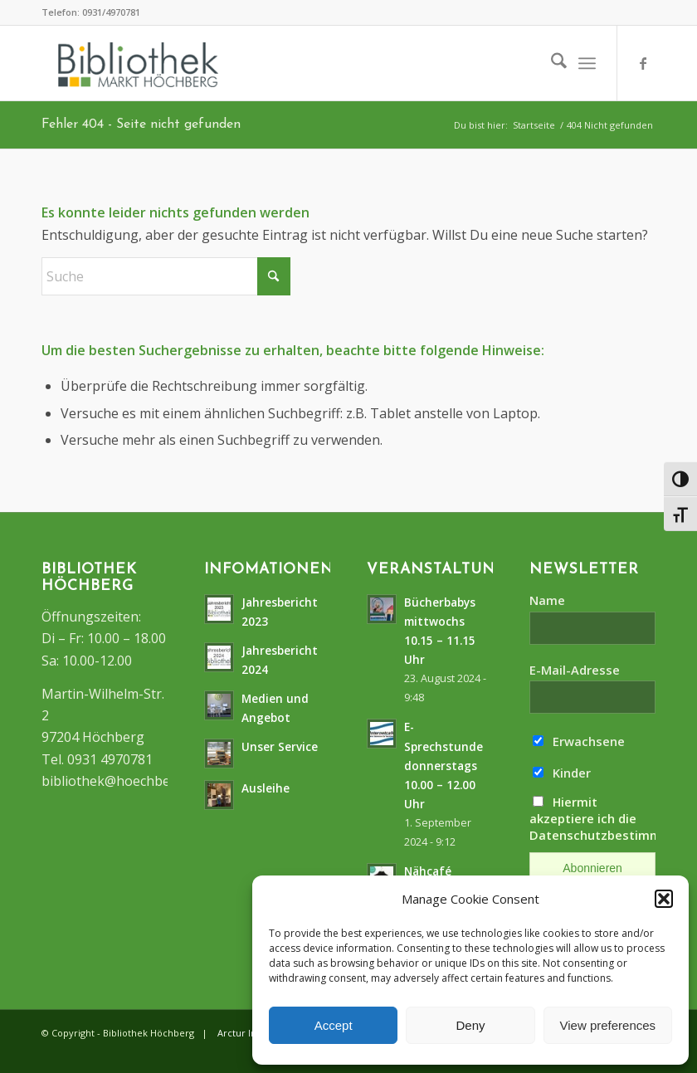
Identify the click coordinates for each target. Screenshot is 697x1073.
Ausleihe (265, 788)
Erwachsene (579, 741)
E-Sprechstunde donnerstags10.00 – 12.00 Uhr (443, 765)
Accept (333, 1025)
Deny (470, 1025)
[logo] (138, 64)
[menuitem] (550, 63)
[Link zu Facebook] (643, 63)
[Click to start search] (273, 276)
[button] (664, 898)
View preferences (608, 1025)
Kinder (562, 772)
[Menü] (587, 63)
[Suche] (550, 63)
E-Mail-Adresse (574, 669)
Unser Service (279, 746)
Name (547, 600)
